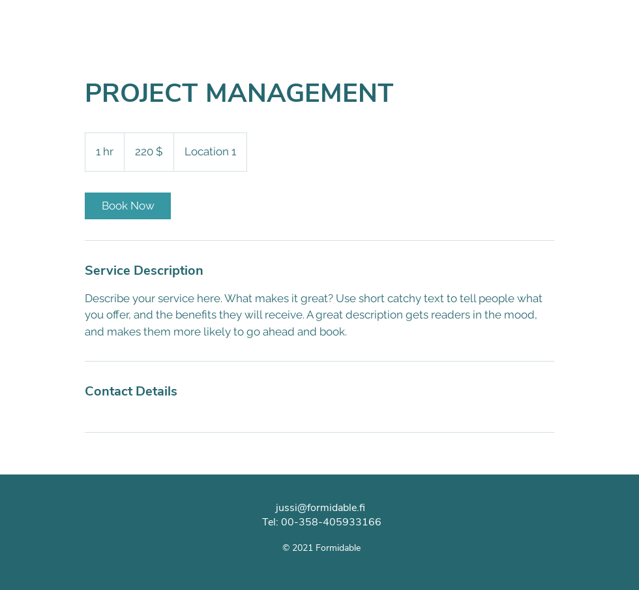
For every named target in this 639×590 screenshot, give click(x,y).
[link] (128, 206)
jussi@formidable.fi (320, 508)
